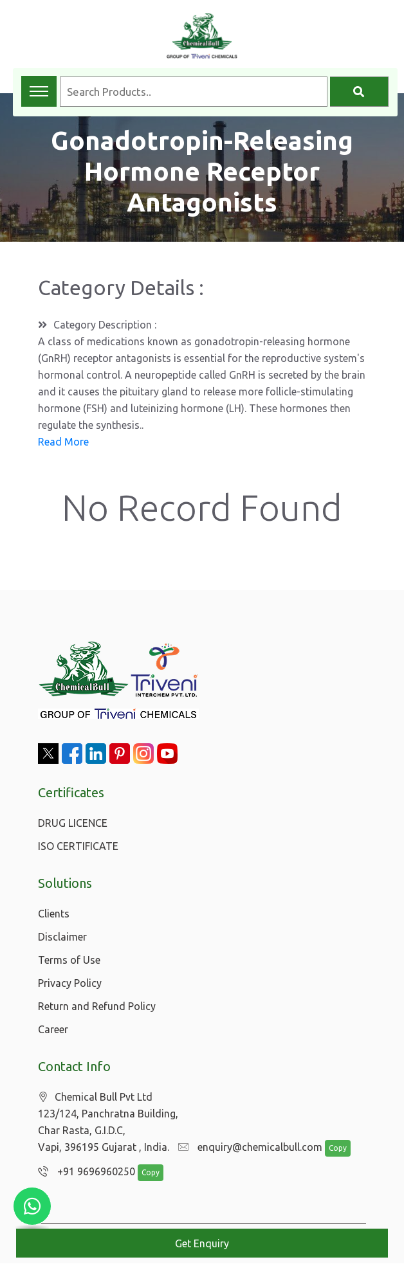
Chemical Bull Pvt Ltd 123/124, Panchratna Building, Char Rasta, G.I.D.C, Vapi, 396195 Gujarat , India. (108, 1122)
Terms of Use (69, 960)
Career (53, 1029)
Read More (63, 441)
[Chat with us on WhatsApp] (32, 1206)
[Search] (359, 92)
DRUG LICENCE (72, 823)
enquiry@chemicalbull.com (247, 1147)
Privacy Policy (70, 983)
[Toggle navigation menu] (39, 91)
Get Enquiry (202, 1243)
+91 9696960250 (83, 1172)
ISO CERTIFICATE (78, 846)
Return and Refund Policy (97, 1006)
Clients (53, 913)
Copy (331, 1148)
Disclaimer (62, 937)
